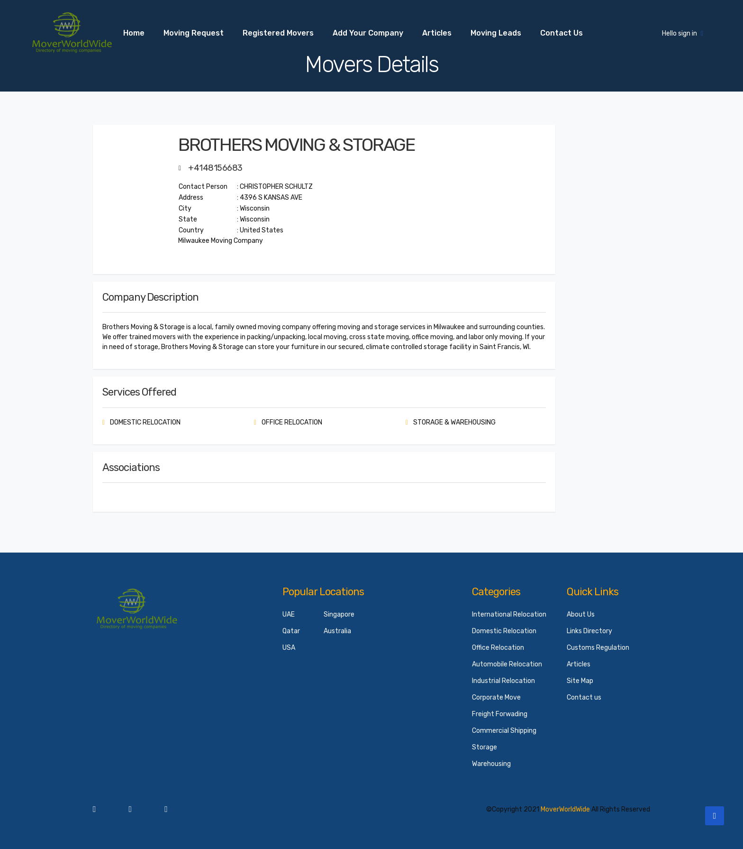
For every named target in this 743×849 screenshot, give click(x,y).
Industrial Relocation (503, 681)
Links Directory (589, 631)
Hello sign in (682, 33)
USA (288, 648)
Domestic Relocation (504, 631)
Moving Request (193, 32)
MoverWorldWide (565, 809)
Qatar (291, 631)
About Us (581, 614)
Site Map (580, 681)
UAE (288, 614)
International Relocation (509, 614)
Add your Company (368, 32)
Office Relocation (498, 648)
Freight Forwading (499, 714)
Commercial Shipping (504, 731)
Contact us (561, 32)
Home (134, 32)
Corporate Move (496, 697)
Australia (337, 631)
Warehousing (491, 764)
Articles (437, 32)
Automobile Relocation (507, 664)
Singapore (339, 614)
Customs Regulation (598, 648)
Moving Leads (496, 32)
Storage (484, 747)
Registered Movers (278, 32)
